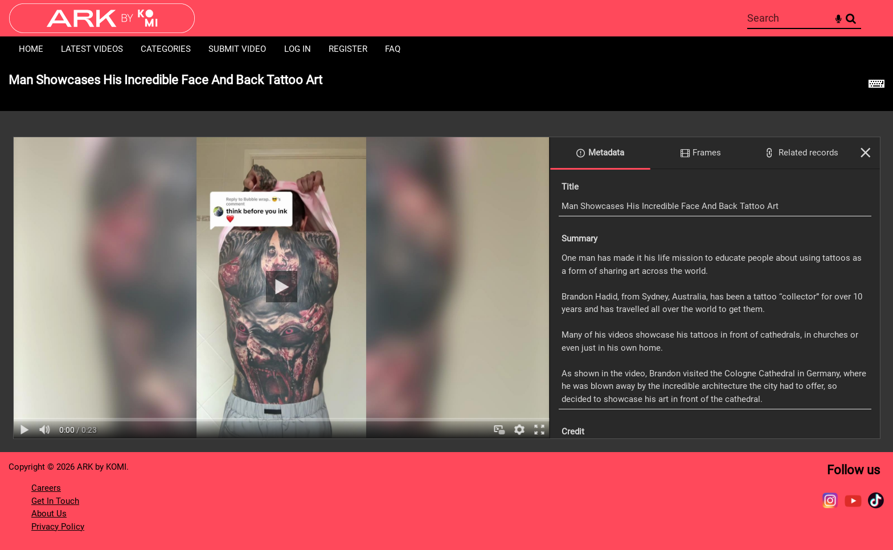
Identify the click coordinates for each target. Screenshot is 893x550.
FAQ (392, 49)
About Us (49, 513)
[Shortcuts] (876, 86)
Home (31, 49)
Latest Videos (92, 49)
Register (348, 49)
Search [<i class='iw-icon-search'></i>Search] (851, 17)
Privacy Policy (57, 527)
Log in (297, 49)
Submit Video (237, 49)
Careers (46, 488)
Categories (166, 49)
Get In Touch (55, 501)
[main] (446, 257)
